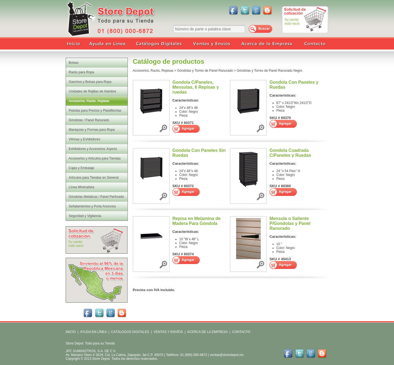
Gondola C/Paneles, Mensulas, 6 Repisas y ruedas (195, 87)
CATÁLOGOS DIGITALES (130, 332)
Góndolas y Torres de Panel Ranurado (205, 71)
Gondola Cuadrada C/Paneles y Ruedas (290, 153)
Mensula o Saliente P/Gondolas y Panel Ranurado (290, 223)
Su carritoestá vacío (292, 21)
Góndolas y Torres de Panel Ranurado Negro (269, 71)
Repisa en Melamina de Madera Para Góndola (196, 221)
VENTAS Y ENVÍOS (168, 332)
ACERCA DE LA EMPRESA (207, 332)
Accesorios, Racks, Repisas (153, 71)
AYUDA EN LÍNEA (93, 332)
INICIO (71, 332)
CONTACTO (241, 332)
